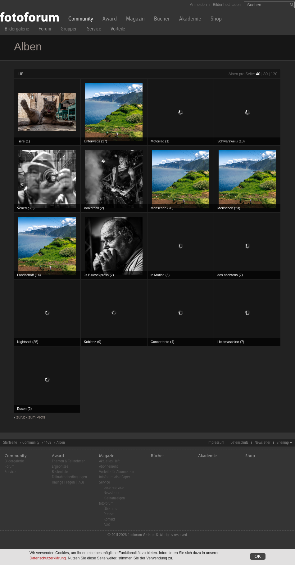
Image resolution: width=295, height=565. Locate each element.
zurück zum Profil (30, 417)
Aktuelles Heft (109, 461)
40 (258, 73)
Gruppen (69, 30)
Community (80, 19)
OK (258, 556)
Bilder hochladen (227, 4)
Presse (109, 514)
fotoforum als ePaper (114, 477)
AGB (107, 524)
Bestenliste (60, 472)
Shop (216, 19)
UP (20, 73)
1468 (47, 442)
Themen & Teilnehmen (68, 461)
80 (265, 73)
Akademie (190, 19)
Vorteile (118, 30)
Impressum (216, 442)
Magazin (135, 19)
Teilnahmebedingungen (69, 477)
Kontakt (109, 519)
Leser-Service (114, 487)
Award (109, 19)
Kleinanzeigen (114, 498)
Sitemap (283, 442)
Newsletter (262, 442)
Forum (45, 30)
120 (274, 73)
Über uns (110, 509)
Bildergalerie (17, 30)
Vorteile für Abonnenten (116, 472)
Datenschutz (239, 442)
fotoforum (106, 503)
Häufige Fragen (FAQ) (68, 482)
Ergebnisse (60, 466)
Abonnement (108, 466)
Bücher (162, 19)
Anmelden (198, 4)
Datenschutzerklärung (48, 558)
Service (94, 30)
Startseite (10, 442)
